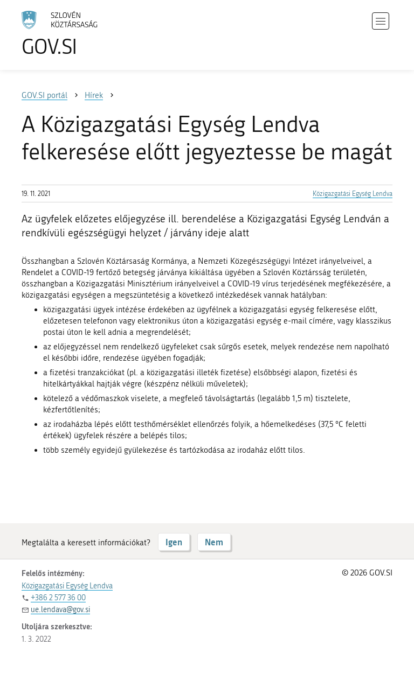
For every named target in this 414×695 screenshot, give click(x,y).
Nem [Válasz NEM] (214, 542)
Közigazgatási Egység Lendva (352, 194)
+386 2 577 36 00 (58, 597)
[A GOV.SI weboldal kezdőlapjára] (75, 34)
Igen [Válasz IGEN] (173, 542)
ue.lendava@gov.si (60, 609)
